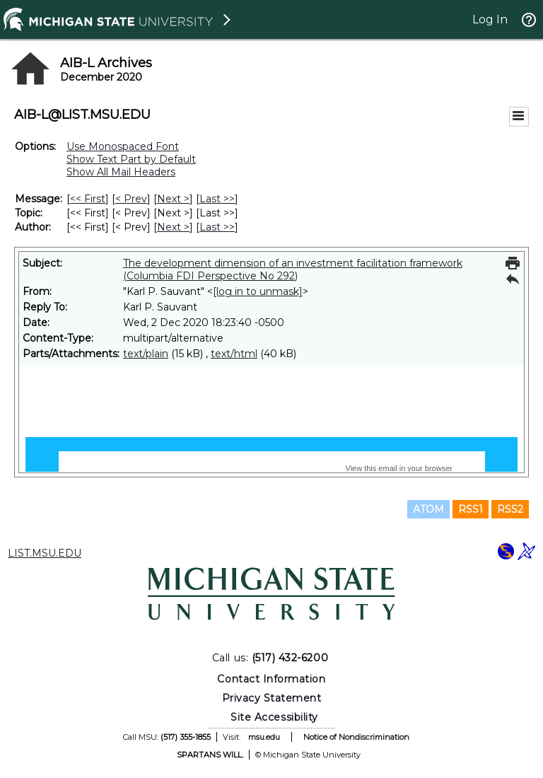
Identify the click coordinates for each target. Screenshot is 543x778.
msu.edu (264, 737)
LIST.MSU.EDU (44, 553)
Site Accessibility (274, 717)
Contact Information (271, 679)
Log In (490, 19)
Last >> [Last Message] (217, 198)
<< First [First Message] (87, 198)
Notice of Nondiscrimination (356, 737)
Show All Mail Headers (120, 172)
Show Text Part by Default (131, 159)
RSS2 (510, 509)
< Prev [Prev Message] (131, 198)
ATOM (428, 509)
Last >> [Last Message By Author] (217, 227)
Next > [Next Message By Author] (173, 227)
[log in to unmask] (258, 291)
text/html (234, 353)
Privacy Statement (272, 698)
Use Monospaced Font (122, 146)
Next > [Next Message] (173, 198)
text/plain (145, 353)
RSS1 (470, 509)
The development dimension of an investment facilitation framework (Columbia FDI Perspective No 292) (292, 269)
